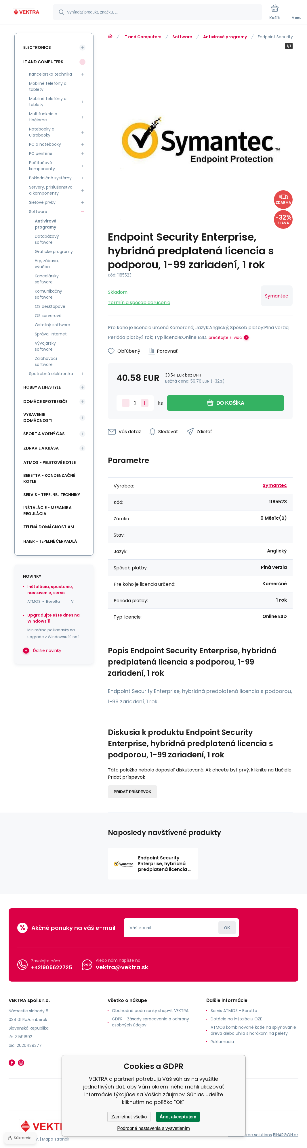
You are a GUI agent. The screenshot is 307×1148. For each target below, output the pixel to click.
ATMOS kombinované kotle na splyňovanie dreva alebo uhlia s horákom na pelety (253, 1030)
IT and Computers (142, 37)
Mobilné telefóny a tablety (47, 86)
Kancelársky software (47, 279)
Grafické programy (54, 251)
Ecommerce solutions (250, 1135)
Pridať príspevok (132, 792)
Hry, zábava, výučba (47, 264)
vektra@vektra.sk (122, 967)
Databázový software (47, 239)
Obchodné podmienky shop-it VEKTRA (150, 1010)
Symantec (276, 296)
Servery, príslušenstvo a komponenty (51, 190)
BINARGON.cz (285, 1135)
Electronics (37, 47)
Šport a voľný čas (44, 434)
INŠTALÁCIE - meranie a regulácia (47, 511)
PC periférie (40, 153)
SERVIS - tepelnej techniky (51, 495)
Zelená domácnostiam (48, 527)
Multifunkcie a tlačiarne (43, 117)
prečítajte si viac (225, 337)
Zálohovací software (46, 361)
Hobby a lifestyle (42, 387)
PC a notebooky (45, 144)
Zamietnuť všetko (129, 1116)
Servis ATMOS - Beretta (234, 1010)
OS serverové (48, 315)
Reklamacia (222, 1042)
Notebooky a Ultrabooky (41, 132)
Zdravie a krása (41, 448)
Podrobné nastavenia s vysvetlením (153, 1128)
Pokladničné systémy (50, 178)
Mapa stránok (55, 1139)
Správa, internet (51, 334)
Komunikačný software (48, 294)
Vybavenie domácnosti (37, 417)
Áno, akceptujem (177, 1116)
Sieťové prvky (42, 202)
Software (182, 37)
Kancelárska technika (50, 74)
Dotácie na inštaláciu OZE (236, 1019)
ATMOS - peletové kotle (49, 462)
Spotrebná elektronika (51, 374)
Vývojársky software (45, 346)
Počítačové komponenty (42, 166)
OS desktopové (50, 306)
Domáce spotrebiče (45, 401)
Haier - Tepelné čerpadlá (50, 541)
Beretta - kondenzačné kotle (49, 478)
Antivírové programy (225, 37)
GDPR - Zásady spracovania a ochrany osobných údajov (150, 1022)
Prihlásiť (227, 927)
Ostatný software (52, 325)
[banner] (27, 12)
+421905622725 (51, 967)
